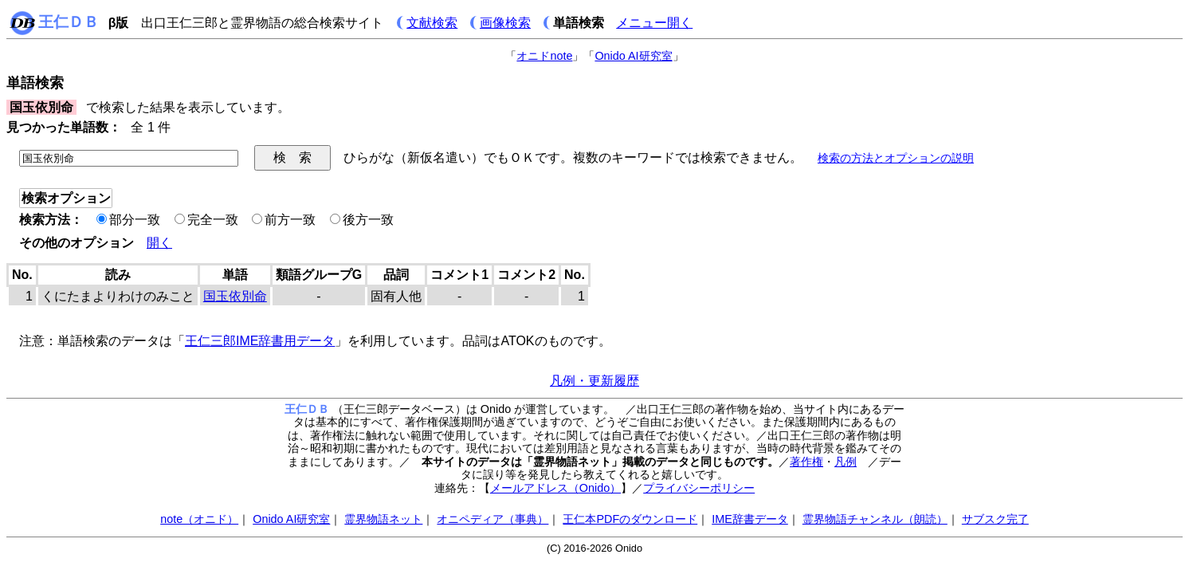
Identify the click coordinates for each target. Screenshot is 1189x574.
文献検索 (431, 22)
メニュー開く (654, 22)
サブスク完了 (995, 519)
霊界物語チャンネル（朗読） (875, 519)
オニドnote (544, 55)
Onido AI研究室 (633, 55)
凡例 (845, 461)
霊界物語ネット (383, 519)
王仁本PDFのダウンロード (630, 519)
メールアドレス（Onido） (555, 488)
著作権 (806, 461)
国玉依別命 (235, 296)
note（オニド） (199, 519)
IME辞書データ (750, 519)
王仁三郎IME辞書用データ (260, 341)
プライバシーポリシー (699, 488)
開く (159, 243)
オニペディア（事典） (492, 519)
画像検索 (505, 22)
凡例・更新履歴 (594, 380)
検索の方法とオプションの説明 (896, 157)
